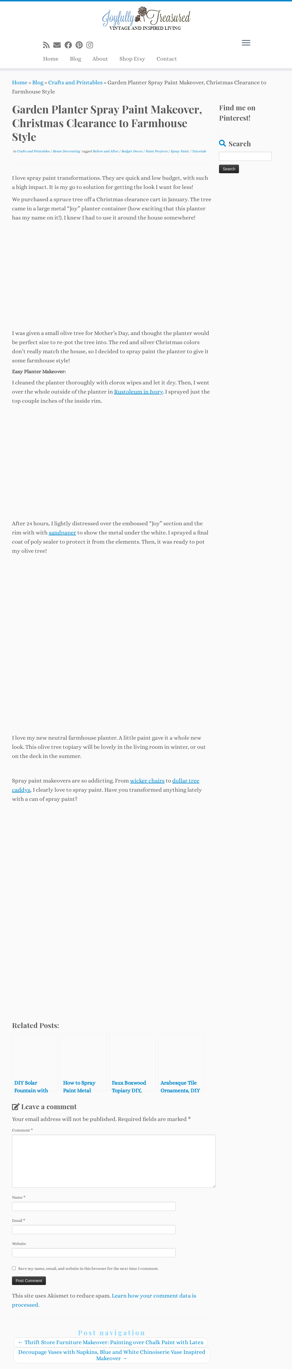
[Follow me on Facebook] (70, 45)
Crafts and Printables (75, 82)
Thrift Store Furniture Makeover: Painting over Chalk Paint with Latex (111, 1342)
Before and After (106, 151)
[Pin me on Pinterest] (81, 45)
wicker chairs (147, 780)
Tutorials (199, 151)
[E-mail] (58, 45)
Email (18, 1220)
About (100, 58)
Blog (75, 58)
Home (50, 58)
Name (18, 1197)
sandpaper (62, 532)
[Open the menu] (246, 43)
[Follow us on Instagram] (91, 45)
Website (19, 1243)
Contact (167, 58)
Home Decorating (66, 151)
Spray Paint (180, 151)
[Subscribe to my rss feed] (48, 45)
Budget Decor (132, 151)
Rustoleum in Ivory (138, 391)
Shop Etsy (132, 58)
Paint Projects (156, 151)
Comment (22, 1130)
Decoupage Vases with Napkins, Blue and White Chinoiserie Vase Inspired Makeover (111, 1355)
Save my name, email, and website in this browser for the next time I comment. (88, 1268)
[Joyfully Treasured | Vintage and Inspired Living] (146, 18)
